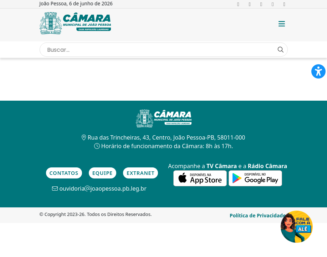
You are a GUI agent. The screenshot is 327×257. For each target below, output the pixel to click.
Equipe (102, 173)
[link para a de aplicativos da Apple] (200, 177)
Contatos (64, 173)
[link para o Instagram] (261, 3)
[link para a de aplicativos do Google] (255, 177)
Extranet (140, 173)
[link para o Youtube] (272, 3)
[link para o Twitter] (249, 3)
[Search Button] (281, 49)
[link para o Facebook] (238, 3)
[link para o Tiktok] (284, 3)
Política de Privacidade (258, 215)
